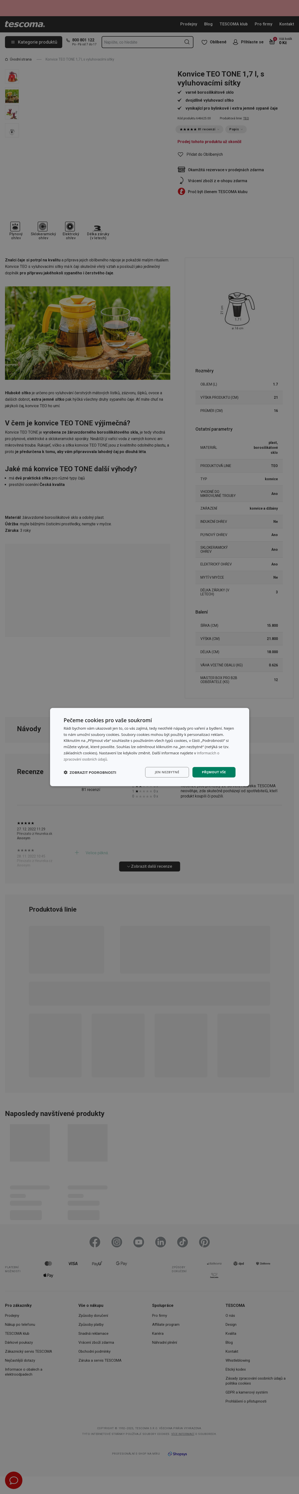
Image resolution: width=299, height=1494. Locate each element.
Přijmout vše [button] (213, 772)
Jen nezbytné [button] (164, 772)
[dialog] (149, 747)
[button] (90, 772)
